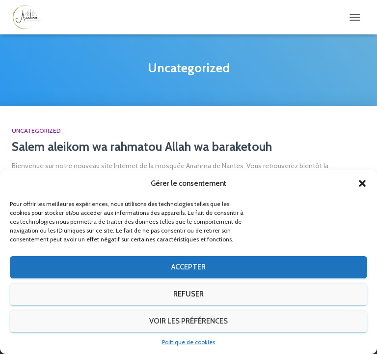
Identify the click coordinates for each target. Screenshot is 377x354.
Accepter (188, 267)
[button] (362, 183)
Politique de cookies (188, 342)
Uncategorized (36, 130)
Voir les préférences (188, 321)
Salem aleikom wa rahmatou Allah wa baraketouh (142, 146)
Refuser (188, 294)
